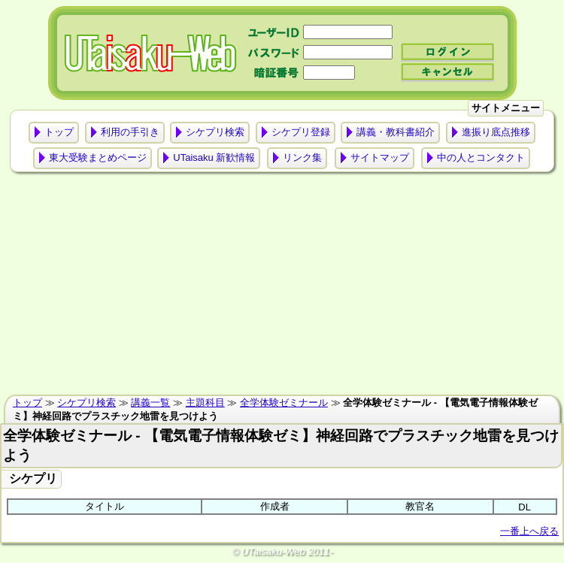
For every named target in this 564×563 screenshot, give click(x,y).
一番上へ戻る (529, 531)
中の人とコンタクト (481, 157)
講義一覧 (150, 402)
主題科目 (205, 402)
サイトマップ (379, 157)
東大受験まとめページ (98, 157)
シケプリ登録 (300, 132)
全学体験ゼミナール (284, 402)
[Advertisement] (282, 287)
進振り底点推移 (496, 132)
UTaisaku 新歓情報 (214, 157)
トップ (59, 132)
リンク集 (302, 157)
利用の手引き (130, 132)
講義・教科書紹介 (395, 132)
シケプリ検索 (215, 132)
